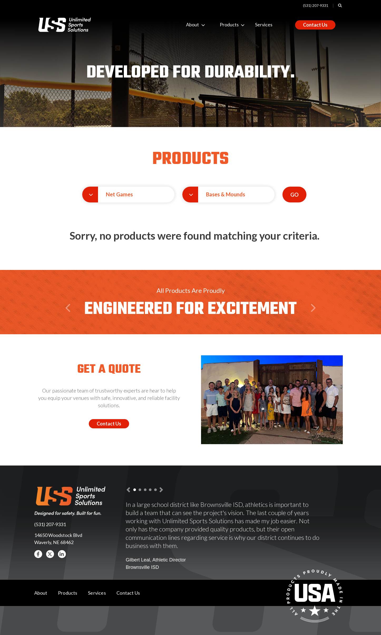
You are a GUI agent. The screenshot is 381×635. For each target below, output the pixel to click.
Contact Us (315, 25)
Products (224, 24)
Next (313, 318)
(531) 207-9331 (315, 5)
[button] (128, 194)
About (190, 24)
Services (263, 24)
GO (294, 194)
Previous (69, 318)
